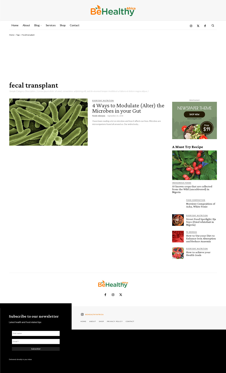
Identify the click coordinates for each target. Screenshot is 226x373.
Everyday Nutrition (103, 100)
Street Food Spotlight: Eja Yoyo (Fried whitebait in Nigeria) (201, 221)
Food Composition (195, 200)
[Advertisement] (113, 59)
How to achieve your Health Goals (198, 254)
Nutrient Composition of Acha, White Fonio (200, 205)
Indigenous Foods (181, 183)
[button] (213, 25)
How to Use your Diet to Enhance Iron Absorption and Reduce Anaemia (201, 238)
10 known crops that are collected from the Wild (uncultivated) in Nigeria (192, 189)
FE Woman (191, 232)
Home (11, 35)
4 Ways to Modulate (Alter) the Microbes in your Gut (128, 108)
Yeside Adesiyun (98, 115)
